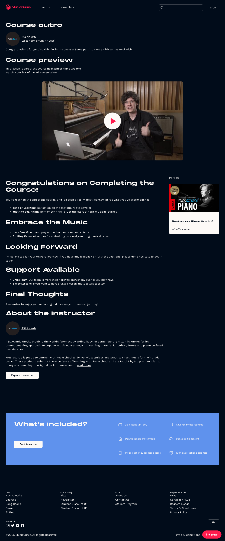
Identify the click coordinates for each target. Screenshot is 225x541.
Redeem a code (179, 504)
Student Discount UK (74, 504)
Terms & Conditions (183, 508)
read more (84, 365)
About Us (121, 495)
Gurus (9, 508)
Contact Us (122, 499)
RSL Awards (28, 36)
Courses (11, 499)
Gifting (10, 512)
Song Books (13, 504)
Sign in (214, 7)
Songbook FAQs (180, 499)
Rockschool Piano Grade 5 (192, 221)
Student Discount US (74, 508)
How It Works (14, 495)
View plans (68, 7)
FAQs (173, 495)
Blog (63, 495)
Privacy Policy (178, 512)
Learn (44, 7)
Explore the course (22, 375)
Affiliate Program (126, 504)
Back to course (28, 444)
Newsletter (67, 499)
